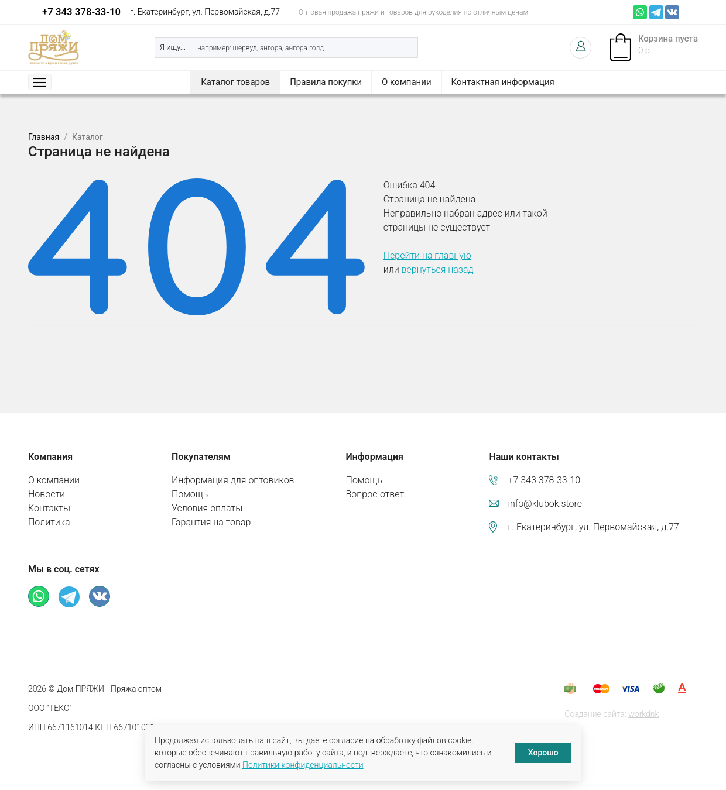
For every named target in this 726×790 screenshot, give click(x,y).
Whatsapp (640, 12)
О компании (406, 82)
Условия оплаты (207, 508)
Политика (49, 522)
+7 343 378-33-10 (81, 12)
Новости (46, 494)
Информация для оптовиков (233, 480)
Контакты (49, 508)
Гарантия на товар (211, 522)
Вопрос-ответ (375, 494)
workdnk (643, 714)
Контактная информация (502, 82)
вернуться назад (438, 269)
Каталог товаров (235, 82)
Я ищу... (173, 47)
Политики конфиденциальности (303, 765)
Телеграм (656, 12)
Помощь (190, 494)
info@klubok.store (545, 503)
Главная (43, 137)
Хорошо (543, 752)
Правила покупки (326, 82)
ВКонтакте (672, 12)
